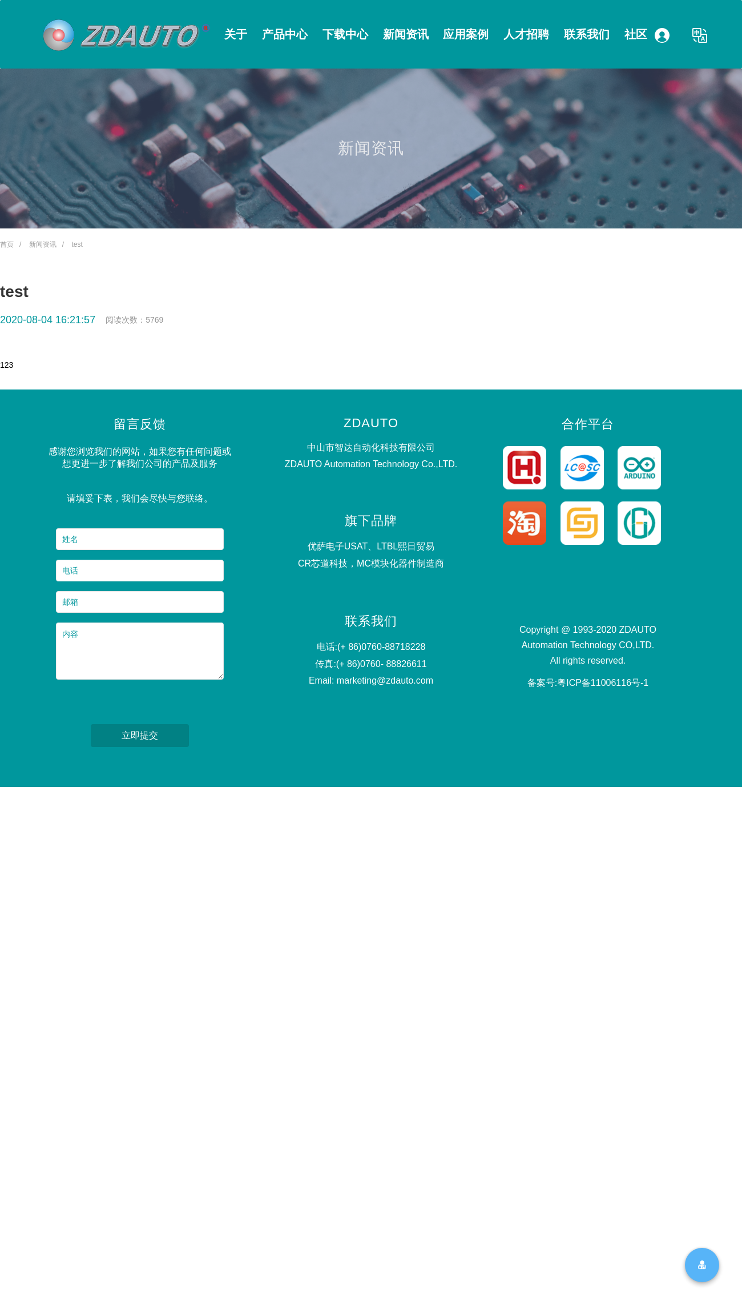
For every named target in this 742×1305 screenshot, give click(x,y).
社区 (635, 34)
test (76, 244)
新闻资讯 (406, 34)
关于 (235, 34)
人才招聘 (526, 34)
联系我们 (587, 34)
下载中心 (345, 34)
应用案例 (466, 34)
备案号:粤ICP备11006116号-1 (588, 683)
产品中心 (285, 34)
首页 (7, 244)
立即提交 (140, 735)
